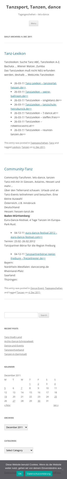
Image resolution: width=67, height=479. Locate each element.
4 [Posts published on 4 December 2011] (55, 383)
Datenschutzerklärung (38, 473)
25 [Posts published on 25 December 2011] (55, 396)
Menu (33, 23)
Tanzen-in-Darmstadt (15, 354)
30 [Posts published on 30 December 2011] (39, 400)
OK (20, 473)
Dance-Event (37, 288)
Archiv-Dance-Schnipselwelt (18, 341)
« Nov (7, 405)
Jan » (56, 405)
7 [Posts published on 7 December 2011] (21, 388)
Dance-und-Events (14, 345)
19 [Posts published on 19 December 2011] (5, 396)
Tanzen (25, 147)
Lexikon (16, 147)
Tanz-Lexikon (15, 53)
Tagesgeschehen (39, 142)
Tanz (51, 142)
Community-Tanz (18, 169)
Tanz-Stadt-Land (13, 337)
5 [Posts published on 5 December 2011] (5, 388)
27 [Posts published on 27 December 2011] (14, 400)
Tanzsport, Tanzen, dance (33, 7)
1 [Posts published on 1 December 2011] (30, 383)
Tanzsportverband (14, 349)
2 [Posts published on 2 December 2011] (38, 383)
